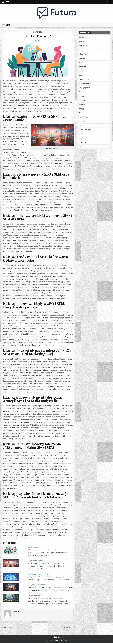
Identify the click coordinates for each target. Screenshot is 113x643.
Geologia (82, 58)
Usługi (81, 138)
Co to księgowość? (35, 595)
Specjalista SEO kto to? (37, 585)
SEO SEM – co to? (38, 36)
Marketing (38, 32)
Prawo (81, 96)
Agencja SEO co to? (35, 561)
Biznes (81, 41)
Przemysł (83, 100)
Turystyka (83, 125)
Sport (81, 113)
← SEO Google (7, 627)
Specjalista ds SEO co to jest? (39, 574)
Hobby (81, 62)
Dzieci (81, 50)
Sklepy (81, 109)
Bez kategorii (84, 37)
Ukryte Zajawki (85, 130)
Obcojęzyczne (84, 88)
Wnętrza (82, 142)
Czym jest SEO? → (68, 627)
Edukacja (82, 54)
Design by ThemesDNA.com (56, 640)
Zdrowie (82, 146)
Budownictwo (84, 46)
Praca (81, 92)
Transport (83, 121)
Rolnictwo (83, 104)
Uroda (81, 134)
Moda (81, 75)
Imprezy (82, 67)
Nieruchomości (85, 83)
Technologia (83, 117)
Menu (7, 2)
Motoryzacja (84, 79)
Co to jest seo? (33, 547)
